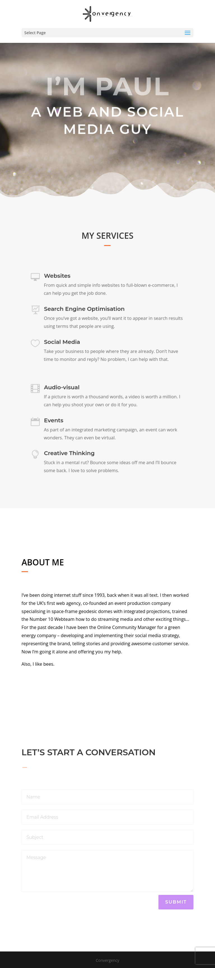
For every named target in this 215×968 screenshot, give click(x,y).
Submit (176, 902)
